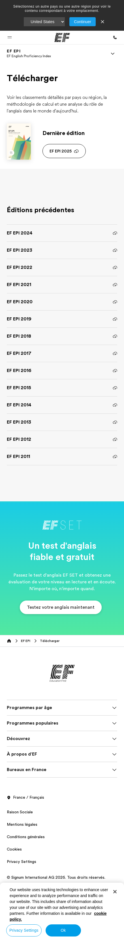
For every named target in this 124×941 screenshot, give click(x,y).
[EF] (62, 37)
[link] (29, 53)
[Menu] (112, 53)
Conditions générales (26, 836)
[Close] (115, 891)
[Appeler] (115, 37)
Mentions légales (22, 824)
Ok (63, 930)
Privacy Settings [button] (21, 861)
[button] (9, 37)
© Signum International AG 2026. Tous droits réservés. (56, 877)
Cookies (14, 849)
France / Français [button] (25, 797)
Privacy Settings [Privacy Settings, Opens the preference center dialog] (24, 930)
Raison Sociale (20, 812)
